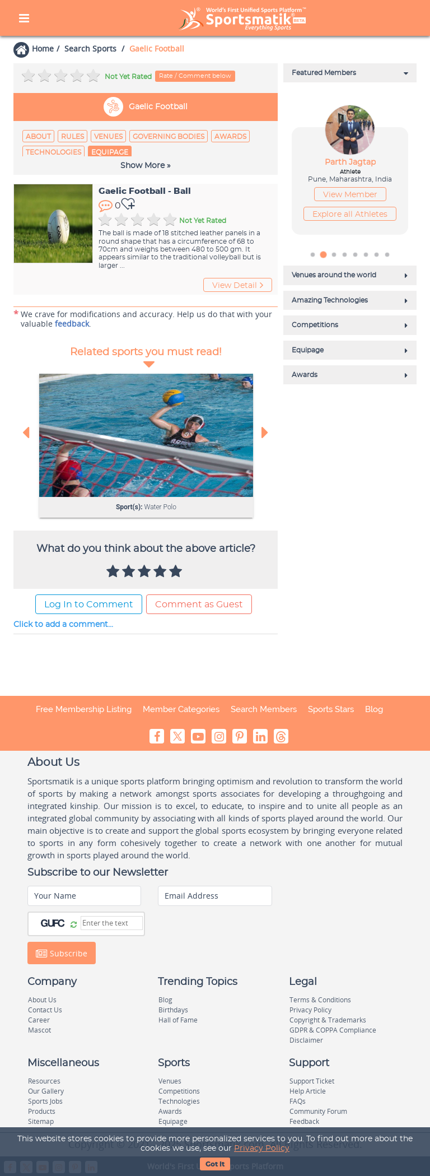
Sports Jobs (45, 1101)
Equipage (109, 152)
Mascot (39, 1030)
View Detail (237, 285)
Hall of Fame (178, 1020)
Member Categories (181, 709)
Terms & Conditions (320, 1000)
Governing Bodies (168, 136)
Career (39, 1020)
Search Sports (90, 48)
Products (41, 1111)
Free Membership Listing (84, 709)
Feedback (304, 1121)
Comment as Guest (199, 604)
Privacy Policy (261, 1148)
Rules (72, 136)
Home (43, 48)
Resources (44, 1081)
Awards (230, 136)
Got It (215, 1164)
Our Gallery (46, 1091)
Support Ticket (311, 1081)
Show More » (145, 166)
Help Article (307, 1091)
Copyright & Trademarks (327, 1020)
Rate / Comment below (195, 76)
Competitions (179, 1091)
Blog (374, 709)
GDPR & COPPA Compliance (332, 1030)
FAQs (297, 1101)
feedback (72, 323)
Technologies (53, 152)
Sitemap (41, 1121)
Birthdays (173, 1010)
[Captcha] (112, 923)
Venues (108, 136)
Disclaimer (306, 1040)
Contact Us (45, 1010)
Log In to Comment (88, 604)
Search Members (264, 709)
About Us (42, 1000)
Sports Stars (331, 709)
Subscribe (61, 953)
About (38, 136)
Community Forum (318, 1111)
